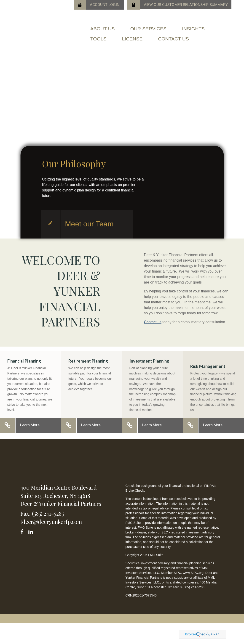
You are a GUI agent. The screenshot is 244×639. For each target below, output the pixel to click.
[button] (103, 29)
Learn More (30, 425)
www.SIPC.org (193, 573)
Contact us (152, 322)
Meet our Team (89, 224)
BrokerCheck (134, 490)
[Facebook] (23, 531)
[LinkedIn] (31, 531)
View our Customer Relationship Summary (186, 4)
